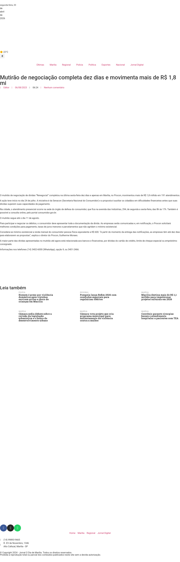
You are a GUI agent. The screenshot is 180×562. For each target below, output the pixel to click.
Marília (53, 64)
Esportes (106, 64)
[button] (2, 56)
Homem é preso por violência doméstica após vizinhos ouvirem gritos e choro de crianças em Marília (36, 298)
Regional (66, 64)
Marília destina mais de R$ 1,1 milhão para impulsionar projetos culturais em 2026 (159, 297)
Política (92, 64)
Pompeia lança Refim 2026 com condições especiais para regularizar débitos (98, 297)
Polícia (79, 64)
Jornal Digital (137, 64)
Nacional (120, 64)
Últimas (40, 64)
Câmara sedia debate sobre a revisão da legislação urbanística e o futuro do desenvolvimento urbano (35, 317)
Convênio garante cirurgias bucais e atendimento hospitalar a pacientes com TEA (159, 316)
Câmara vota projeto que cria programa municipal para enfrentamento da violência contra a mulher (97, 317)
